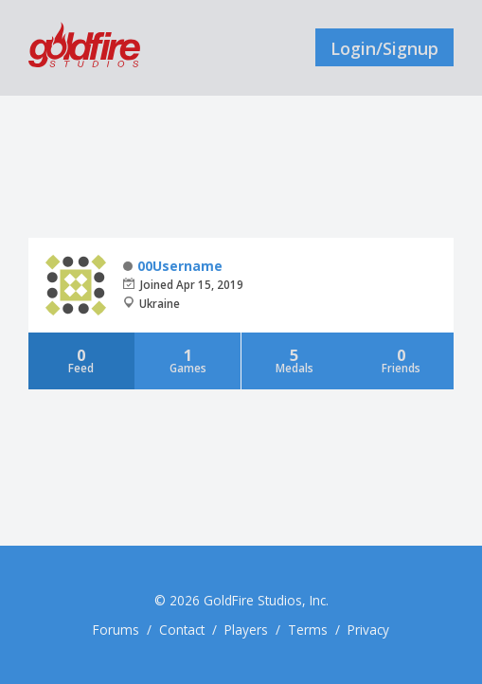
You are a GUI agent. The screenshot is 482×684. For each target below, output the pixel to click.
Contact (182, 630)
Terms (308, 630)
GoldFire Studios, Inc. (266, 600)
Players (246, 630)
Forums (116, 630)
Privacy (368, 630)
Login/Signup (384, 48)
